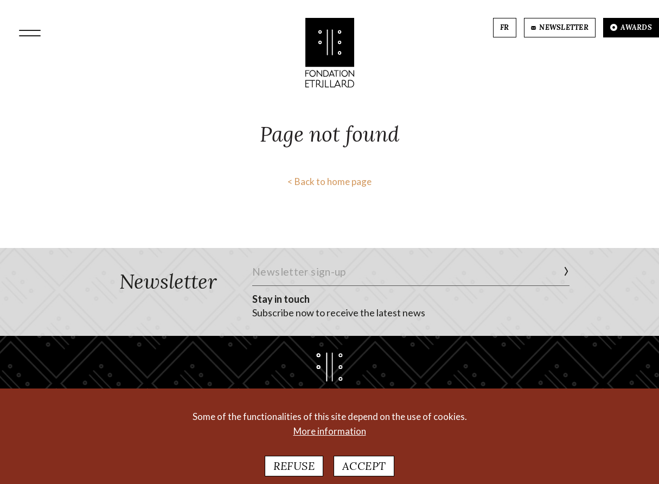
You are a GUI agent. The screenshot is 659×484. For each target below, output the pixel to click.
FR (504, 27)
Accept (364, 472)
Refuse (294, 472)
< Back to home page (329, 181)
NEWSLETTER (559, 27)
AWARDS (631, 27)
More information (329, 437)
